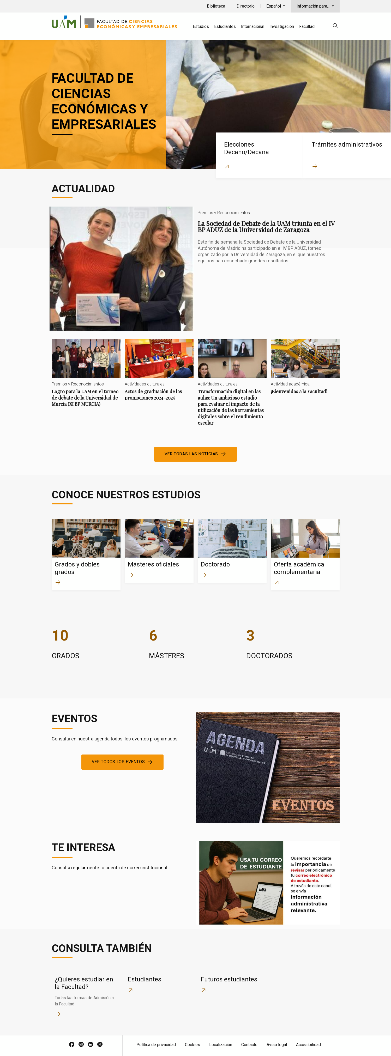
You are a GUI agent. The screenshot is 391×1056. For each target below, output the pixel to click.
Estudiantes (225, 26)
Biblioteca (216, 6)
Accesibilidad (308, 1044)
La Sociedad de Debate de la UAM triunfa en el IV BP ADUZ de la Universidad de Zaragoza (196, 269)
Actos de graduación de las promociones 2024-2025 (159, 374)
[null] (335, 26)
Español (274, 6)
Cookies (192, 1044)
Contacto (249, 1044)
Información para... (313, 6)
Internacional (252, 26)
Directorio (246, 6)
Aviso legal (277, 1044)
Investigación (281, 26)
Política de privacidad (156, 1044)
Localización (220, 1044)
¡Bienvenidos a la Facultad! (305, 371)
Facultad (307, 26)
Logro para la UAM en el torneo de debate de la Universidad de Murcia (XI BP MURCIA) (86, 377)
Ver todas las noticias (191, 453)
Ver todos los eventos (118, 761)
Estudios (201, 26)
